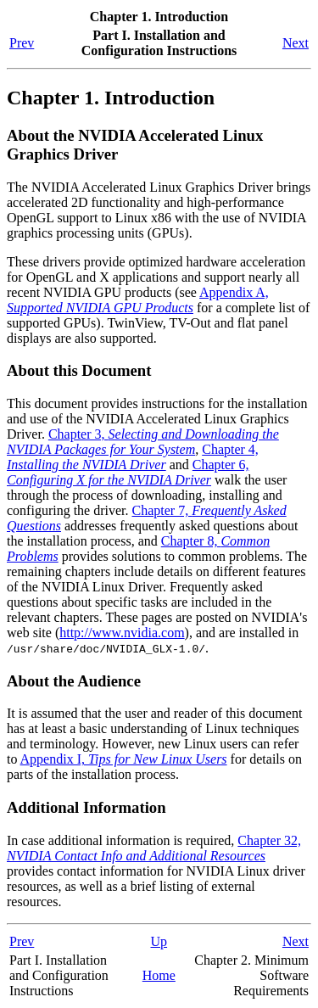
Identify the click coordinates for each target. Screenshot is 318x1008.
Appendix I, (123, 759)
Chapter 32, (154, 848)
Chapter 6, (127, 472)
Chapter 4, (133, 457)
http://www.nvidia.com (121, 632)
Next (295, 43)
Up (159, 941)
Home (159, 975)
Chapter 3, (143, 441)
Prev (21, 43)
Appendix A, (138, 300)
